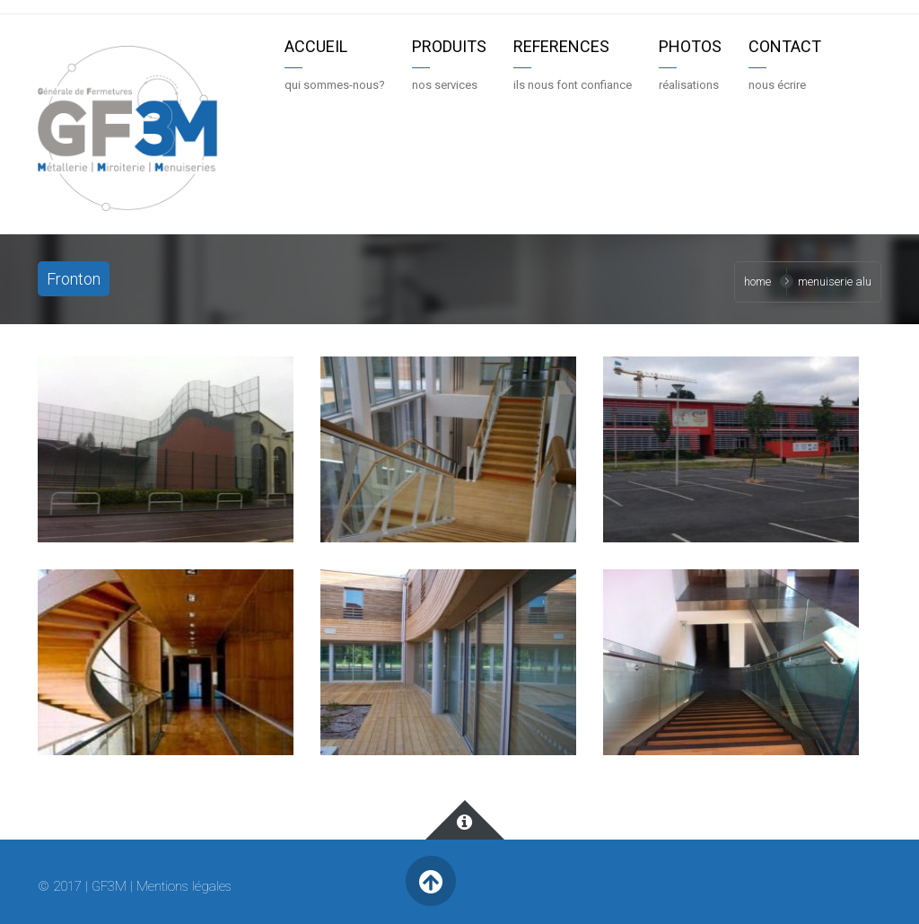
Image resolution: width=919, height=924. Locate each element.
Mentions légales (184, 886)
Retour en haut (430, 881)
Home (757, 281)
